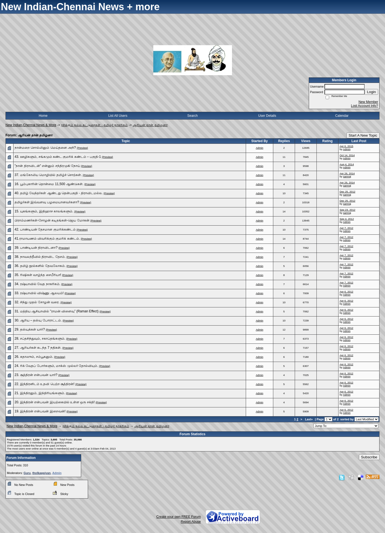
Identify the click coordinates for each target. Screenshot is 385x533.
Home (43, 116)
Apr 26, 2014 (347, 173)
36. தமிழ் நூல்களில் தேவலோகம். (40, 266)
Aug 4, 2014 (347, 164)
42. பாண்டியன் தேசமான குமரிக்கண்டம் (45, 229)
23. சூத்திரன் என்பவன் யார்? (36, 375)
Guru (27, 473)
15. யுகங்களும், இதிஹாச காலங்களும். (44, 211)
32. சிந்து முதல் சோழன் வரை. (37, 302)
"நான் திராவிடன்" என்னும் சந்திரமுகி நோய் (47, 166)
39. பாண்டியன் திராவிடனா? (36, 248)
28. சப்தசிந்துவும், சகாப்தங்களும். (40, 338)
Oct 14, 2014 (347, 155)
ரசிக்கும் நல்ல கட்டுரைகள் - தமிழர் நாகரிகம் (94, 125)
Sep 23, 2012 (347, 209)
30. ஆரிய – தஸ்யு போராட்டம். (38, 320)
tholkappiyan (41, 473)
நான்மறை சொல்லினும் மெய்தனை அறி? (45, 148)
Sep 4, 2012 (347, 218)
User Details (267, 116)
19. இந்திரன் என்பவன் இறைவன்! (40, 411)
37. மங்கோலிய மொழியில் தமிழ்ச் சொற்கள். (48, 175)
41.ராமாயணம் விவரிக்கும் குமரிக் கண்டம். (47, 238)
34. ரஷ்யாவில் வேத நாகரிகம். (37, 284)
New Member (368, 102)
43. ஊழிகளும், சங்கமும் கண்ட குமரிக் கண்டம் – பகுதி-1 (58, 157)
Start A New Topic (363, 135)
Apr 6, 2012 (346, 291)
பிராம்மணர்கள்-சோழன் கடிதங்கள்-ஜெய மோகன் (52, 220)
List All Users (117, 116)
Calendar (342, 116)
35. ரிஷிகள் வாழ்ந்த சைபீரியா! (38, 275)
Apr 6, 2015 (346, 146)
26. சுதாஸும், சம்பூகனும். (34, 357)
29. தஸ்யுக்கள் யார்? (30, 329)
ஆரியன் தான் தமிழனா (150, 125)
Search (192, 116)
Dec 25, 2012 (347, 191)
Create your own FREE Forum (178, 517)
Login (371, 92)
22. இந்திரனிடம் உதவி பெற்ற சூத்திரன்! (44, 384)
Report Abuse (191, 522)
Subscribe (369, 457)
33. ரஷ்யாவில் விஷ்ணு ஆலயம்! (39, 293)
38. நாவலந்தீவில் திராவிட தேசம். (40, 257)
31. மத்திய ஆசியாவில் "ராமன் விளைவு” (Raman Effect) (57, 311)
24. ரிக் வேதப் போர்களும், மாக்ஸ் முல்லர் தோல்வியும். (56, 366)
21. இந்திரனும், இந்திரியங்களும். (40, 393)
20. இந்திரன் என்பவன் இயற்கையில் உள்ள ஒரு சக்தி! (55, 402)
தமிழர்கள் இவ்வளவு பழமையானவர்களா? (47, 202)
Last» (309, 419)
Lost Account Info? (364, 106)
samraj (347, 176)
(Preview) (82, 147)
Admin (259, 147)
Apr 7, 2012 (346, 227)
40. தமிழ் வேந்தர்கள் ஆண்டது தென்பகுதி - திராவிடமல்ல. (59, 193)
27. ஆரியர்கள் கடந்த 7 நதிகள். (38, 348)
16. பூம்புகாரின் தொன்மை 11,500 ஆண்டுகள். (49, 184)
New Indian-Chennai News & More (31, 125)
